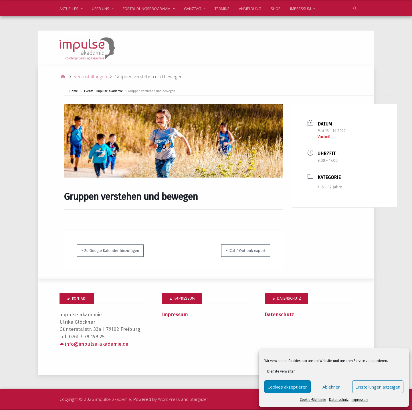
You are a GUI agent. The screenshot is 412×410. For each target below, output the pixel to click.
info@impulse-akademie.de (96, 344)
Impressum (360, 400)
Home (74, 91)
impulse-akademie (113, 399)
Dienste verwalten (281, 371)
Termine (222, 8)
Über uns (100, 8)
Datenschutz (339, 400)
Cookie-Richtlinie (313, 400)
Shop (276, 8)
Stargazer (199, 399)
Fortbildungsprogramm (147, 8)
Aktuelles (69, 8)
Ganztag (192, 8)
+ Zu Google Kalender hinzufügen (117, 250)
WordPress (169, 399)
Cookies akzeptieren (288, 387)
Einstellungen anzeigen (377, 387)
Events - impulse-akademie (103, 91)
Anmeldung (250, 8)
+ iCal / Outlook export (240, 250)
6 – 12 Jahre (330, 187)
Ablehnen (331, 387)
